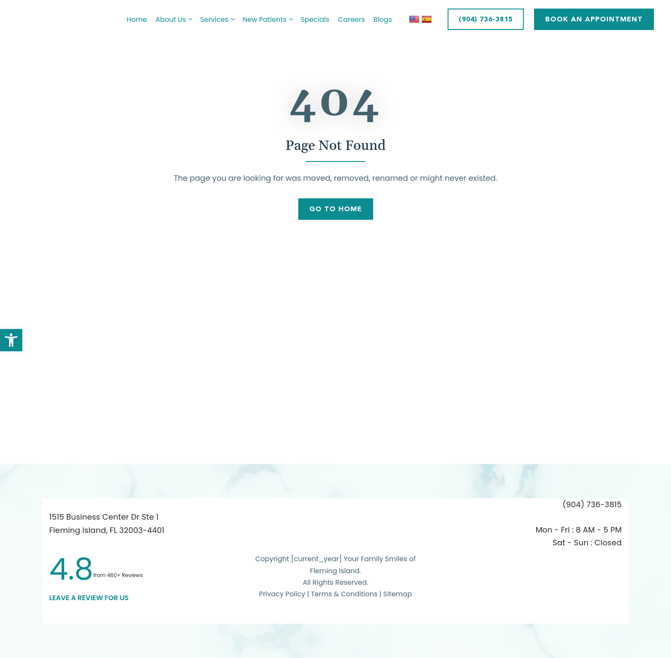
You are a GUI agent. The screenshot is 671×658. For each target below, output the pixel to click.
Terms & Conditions (345, 594)
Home (137, 19)
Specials (315, 19)
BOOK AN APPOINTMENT (594, 19)
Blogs (383, 19)
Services (219, 19)
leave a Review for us (89, 598)
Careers (351, 19)
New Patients (270, 19)
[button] (11, 340)
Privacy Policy (282, 594)
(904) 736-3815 (486, 19)
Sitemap (397, 594)
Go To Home (335, 209)
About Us (175, 19)
